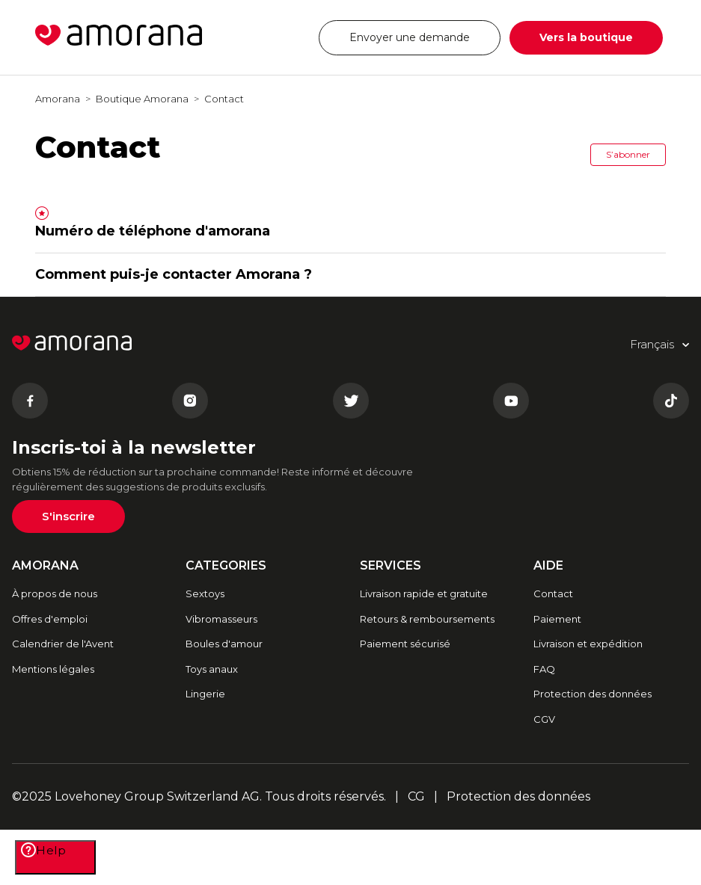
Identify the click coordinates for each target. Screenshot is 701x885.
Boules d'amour (224, 644)
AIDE (548, 565)
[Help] (55, 857)
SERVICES (390, 565)
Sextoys (205, 593)
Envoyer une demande (409, 37)
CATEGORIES (226, 565)
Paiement (557, 619)
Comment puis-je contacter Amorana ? (173, 274)
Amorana (57, 99)
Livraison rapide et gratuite (424, 593)
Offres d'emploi (50, 619)
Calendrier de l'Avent (63, 644)
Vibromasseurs (221, 619)
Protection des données (592, 694)
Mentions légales (53, 669)
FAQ (544, 669)
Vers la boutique (586, 37)
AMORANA (45, 565)
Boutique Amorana (142, 99)
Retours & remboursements (427, 619)
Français (265, 37)
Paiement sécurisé (405, 644)
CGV (544, 719)
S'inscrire (68, 516)
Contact (224, 99)
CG (416, 796)
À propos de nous (54, 593)
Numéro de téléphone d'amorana (152, 231)
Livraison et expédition (588, 644)
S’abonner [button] (628, 154)
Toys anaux (212, 669)
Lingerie (205, 694)
